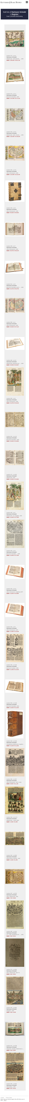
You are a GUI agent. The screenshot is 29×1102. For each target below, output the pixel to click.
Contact (2, 1097)
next (5, 1100)
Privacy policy (9, 1097)
